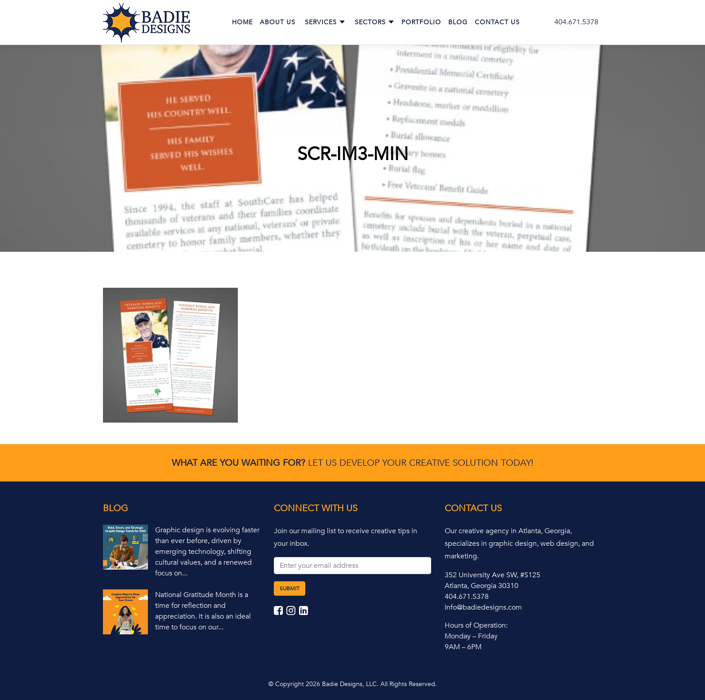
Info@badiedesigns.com (483, 607)
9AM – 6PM (463, 647)
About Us (277, 22)
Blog (458, 22)
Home (242, 22)
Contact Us (497, 22)
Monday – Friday (471, 636)
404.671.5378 (576, 22)
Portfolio (421, 22)
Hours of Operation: (476, 625)
